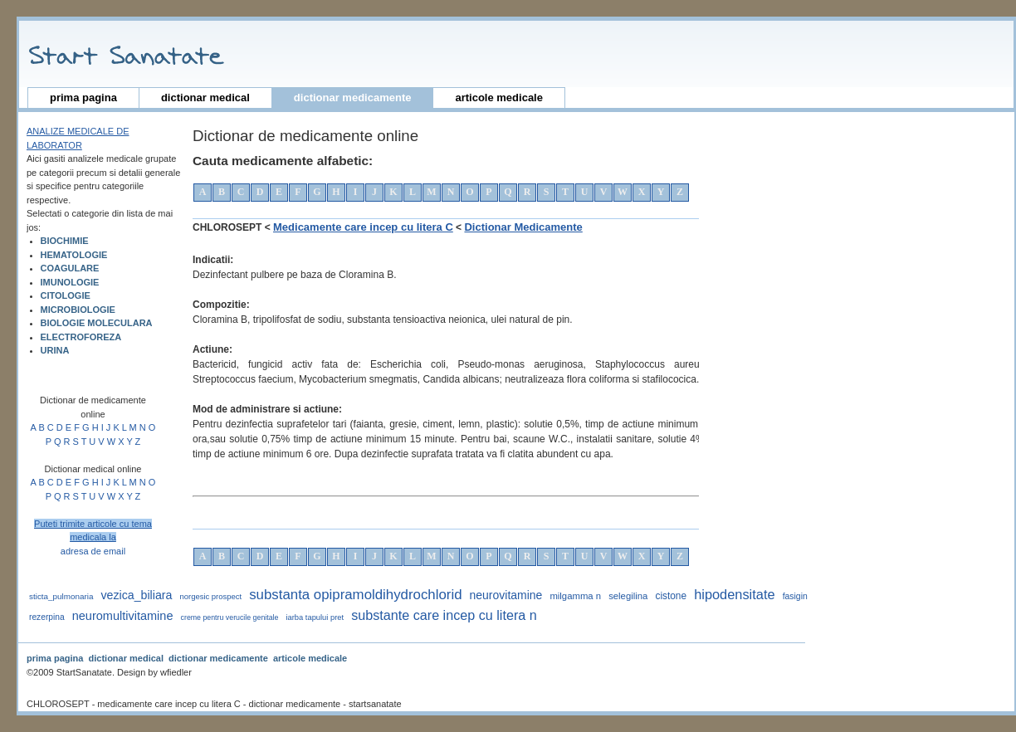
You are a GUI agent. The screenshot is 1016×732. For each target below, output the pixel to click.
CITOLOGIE (65, 295)
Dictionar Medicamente (523, 227)
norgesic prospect (211, 596)
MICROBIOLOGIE (78, 310)
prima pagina (83, 97)
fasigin (795, 596)
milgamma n (575, 596)
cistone (670, 596)
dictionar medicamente (353, 97)
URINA (55, 350)
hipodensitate (734, 594)
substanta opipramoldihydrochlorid (355, 595)
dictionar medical (205, 97)
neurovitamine (506, 595)
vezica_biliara (136, 595)
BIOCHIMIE (65, 241)
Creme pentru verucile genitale (230, 617)
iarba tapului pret (315, 617)
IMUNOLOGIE (70, 282)
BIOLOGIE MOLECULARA (97, 323)
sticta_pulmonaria (61, 596)
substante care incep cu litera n (444, 615)
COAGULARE (70, 268)
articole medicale (499, 97)
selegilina (627, 596)
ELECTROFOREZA (81, 337)
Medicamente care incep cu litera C (363, 227)
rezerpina (47, 617)
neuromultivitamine (122, 615)
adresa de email (93, 551)
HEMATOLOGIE (74, 255)
